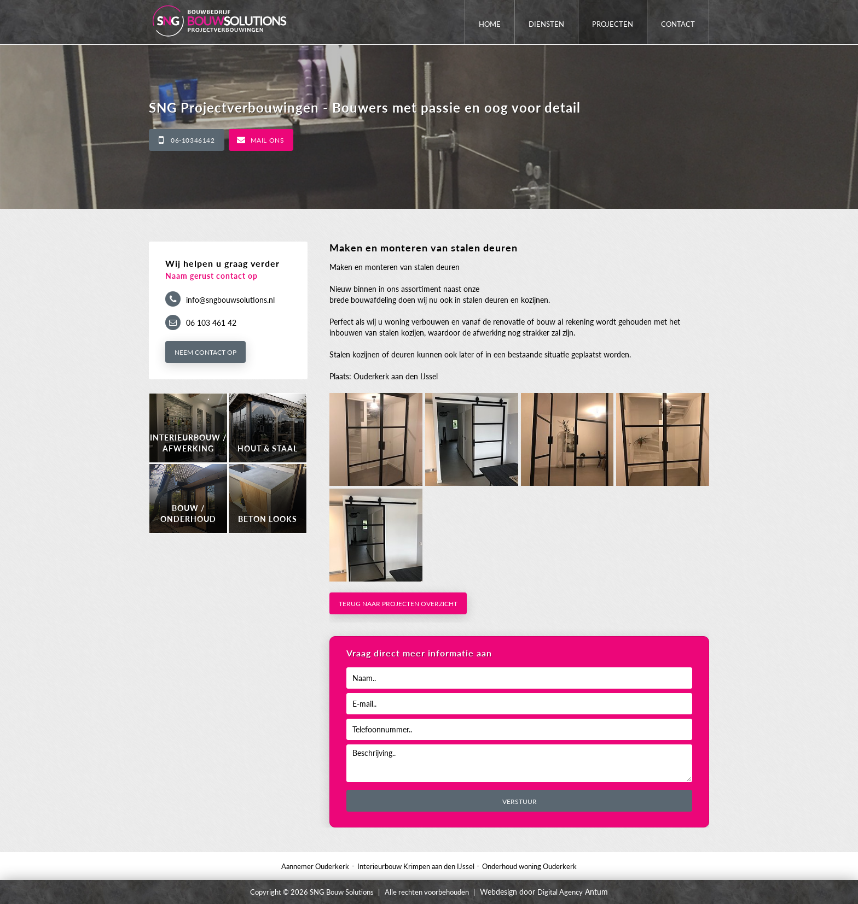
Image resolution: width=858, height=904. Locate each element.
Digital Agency (560, 892)
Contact (678, 24)
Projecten (612, 24)
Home (490, 24)
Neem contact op (205, 352)
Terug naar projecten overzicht (398, 604)
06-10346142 (193, 140)
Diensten (546, 24)
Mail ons (268, 140)
